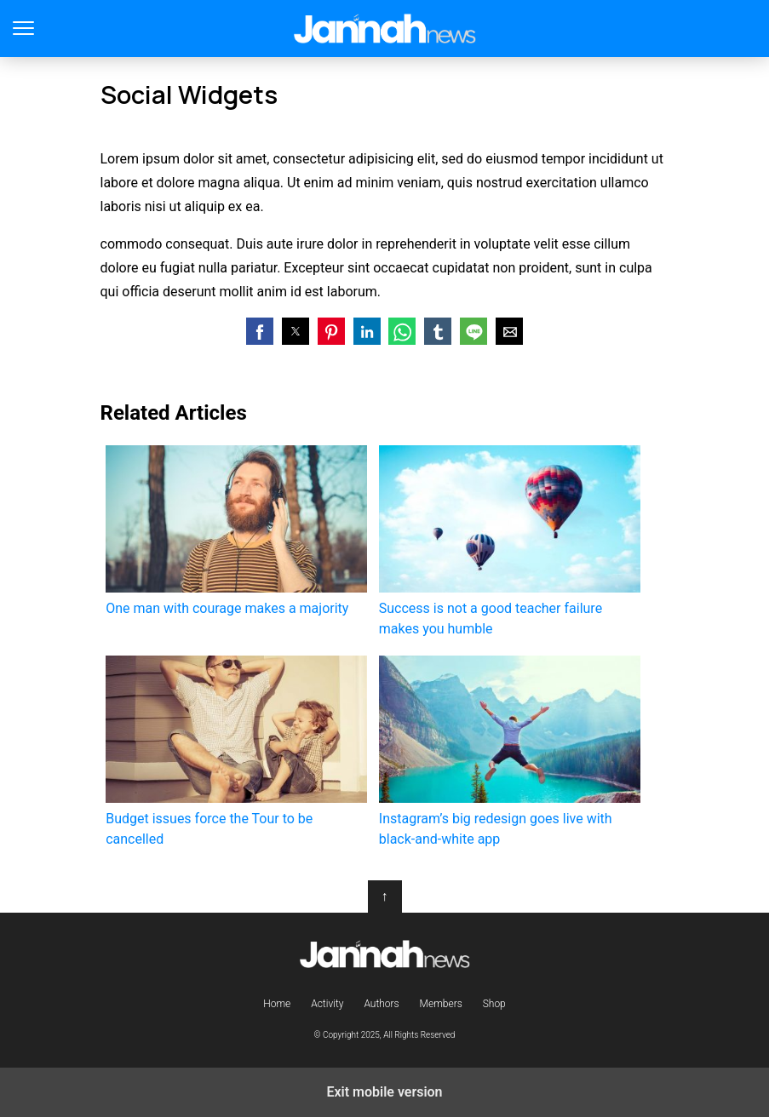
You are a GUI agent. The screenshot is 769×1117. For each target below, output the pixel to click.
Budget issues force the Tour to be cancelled (236, 751)
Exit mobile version (384, 1092)
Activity (327, 1004)
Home (276, 1004)
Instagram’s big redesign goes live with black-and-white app (509, 751)
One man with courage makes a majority (236, 530)
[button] (259, 331)
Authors (381, 1004)
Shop (494, 1004)
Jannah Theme (384, 28)
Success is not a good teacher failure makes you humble (509, 541)
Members (441, 1004)
